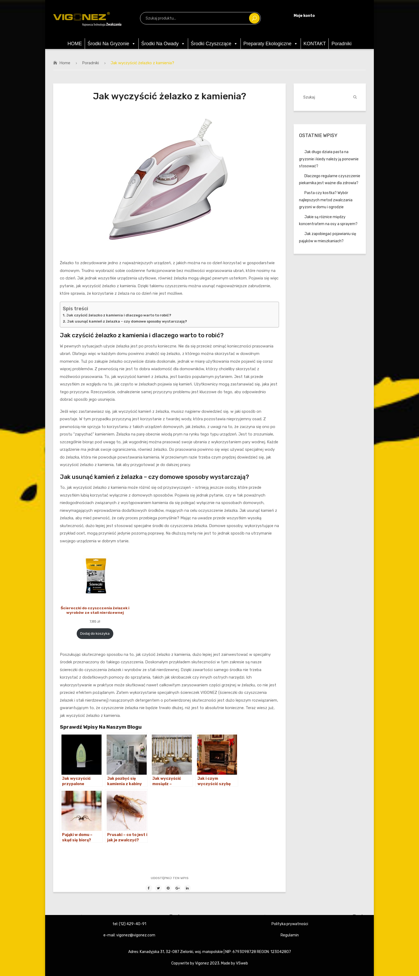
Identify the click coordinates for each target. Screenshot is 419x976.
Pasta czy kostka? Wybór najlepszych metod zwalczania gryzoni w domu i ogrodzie (325, 200)
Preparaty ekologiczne (270, 43)
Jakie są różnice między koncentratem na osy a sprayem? (328, 220)
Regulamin (290, 935)
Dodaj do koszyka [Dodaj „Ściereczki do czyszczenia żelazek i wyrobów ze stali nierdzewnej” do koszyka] (95, 633)
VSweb (242, 963)
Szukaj (254, 18)
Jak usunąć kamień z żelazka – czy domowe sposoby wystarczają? (127, 321)
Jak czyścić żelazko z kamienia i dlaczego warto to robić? (118, 315)
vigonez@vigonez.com (135, 935)
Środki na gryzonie (112, 43)
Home (64, 62)
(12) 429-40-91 (132, 924)
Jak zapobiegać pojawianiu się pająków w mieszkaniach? (327, 237)
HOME (75, 43)
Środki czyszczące (214, 43)
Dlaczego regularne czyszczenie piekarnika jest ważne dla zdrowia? (329, 179)
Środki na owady (163, 43)
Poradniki (341, 43)
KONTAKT (315, 43)
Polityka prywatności (289, 924)
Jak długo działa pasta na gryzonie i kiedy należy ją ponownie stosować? (329, 159)
